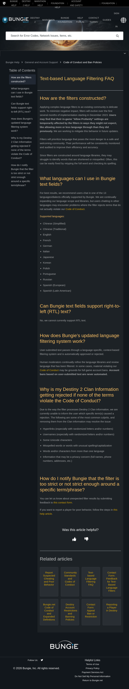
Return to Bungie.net (92, 680)
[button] (74, 539)
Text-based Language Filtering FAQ (90, 578)
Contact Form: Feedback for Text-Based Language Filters (111, 581)
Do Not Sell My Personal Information (92, 676)
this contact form (63, 502)
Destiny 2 (35, 20)
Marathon (48, 20)
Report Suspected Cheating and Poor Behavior (49, 578)
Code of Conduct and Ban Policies (82, 62)
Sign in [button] (116, 20)
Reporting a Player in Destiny (111, 607)
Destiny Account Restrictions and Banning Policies (70, 612)
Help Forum (80, 20)
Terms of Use (92, 664)
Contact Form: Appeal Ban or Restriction (91, 610)
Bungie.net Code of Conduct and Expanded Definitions (49, 612)
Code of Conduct (75, 209)
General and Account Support (41, 62)
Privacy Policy (92, 668)
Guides (107, 20)
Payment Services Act (92, 672)
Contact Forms (94, 20)
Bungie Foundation (65, 20)
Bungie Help (12, 62)
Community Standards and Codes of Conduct (70, 578)
